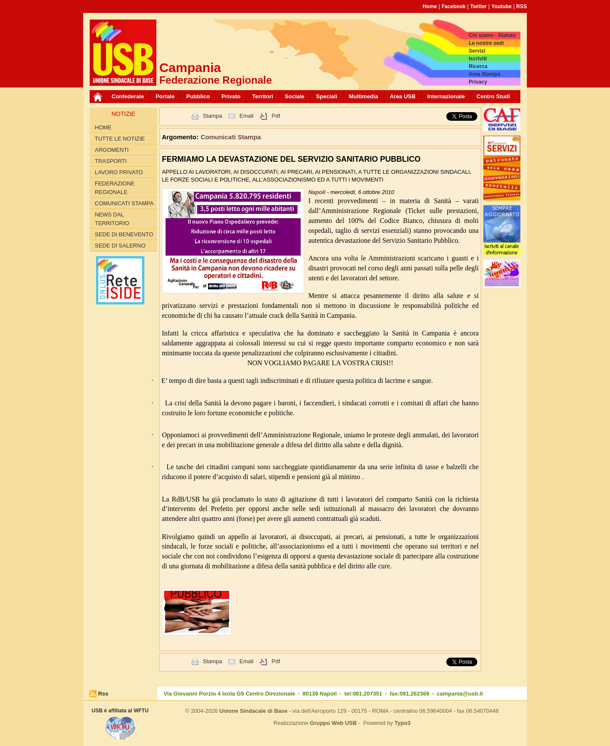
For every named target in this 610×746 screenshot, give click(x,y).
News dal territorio (112, 218)
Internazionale (446, 96)
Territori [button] (262, 96)
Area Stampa (484, 74)
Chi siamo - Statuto (492, 35)
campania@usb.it (460, 693)
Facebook (454, 6)
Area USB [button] (403, 96)
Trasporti (111, 161)
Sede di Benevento (124, 234)
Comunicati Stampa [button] (231, 137)
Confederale (128, 96)
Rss (103, 693)
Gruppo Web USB (333, 723)
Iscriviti (478, 59)
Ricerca (478, 66)
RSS (521, 6)
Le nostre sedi (486, 43)
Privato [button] (230, 96)
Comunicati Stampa (124, 203)
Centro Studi (493, 96)
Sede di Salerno (120, 245)
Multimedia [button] (363, 96)
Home (430, 6)
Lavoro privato (119, 172)
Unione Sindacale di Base (253, 711)
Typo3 (403, 723)
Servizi (477, 51)
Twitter (478, 6)
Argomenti (112, 150)
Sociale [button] (295, 96)
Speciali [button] (326, 96)
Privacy (478, 82)
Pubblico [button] (198, 96)
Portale (165, 96)
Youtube (502, 6)
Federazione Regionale (114, 187)
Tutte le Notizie (120, 138)
